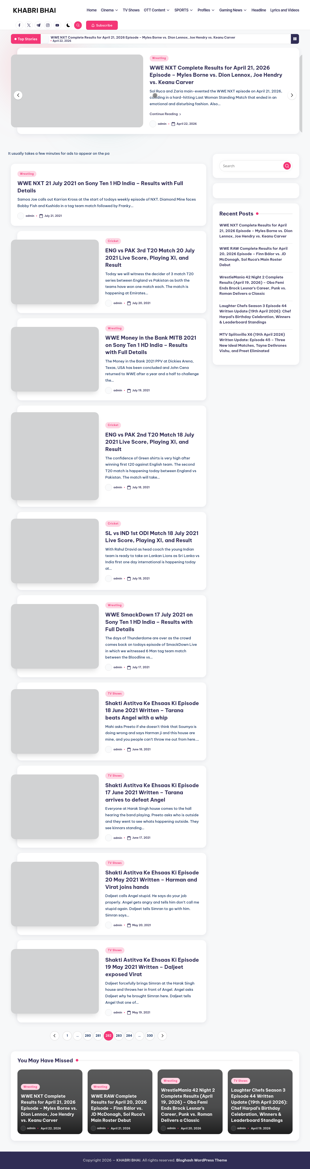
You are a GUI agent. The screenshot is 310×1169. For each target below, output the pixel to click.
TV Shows (115, 693)
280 (88, 1036)
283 (119, 1036)
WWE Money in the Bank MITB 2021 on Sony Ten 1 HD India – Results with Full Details (150, 344)
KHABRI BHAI (34, 10)
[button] (102, 25)
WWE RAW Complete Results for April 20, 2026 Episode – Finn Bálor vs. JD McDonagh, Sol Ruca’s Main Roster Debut (253, 256)
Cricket (113, 241)
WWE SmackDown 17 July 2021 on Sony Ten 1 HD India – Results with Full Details (149, 621)
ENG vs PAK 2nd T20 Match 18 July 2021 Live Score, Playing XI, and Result (149, 441)
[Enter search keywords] (256, 166)
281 (98, 1036)
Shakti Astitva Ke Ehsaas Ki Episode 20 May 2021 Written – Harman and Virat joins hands (152, 879)
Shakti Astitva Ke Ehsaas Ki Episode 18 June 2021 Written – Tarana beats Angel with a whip (152, 710)
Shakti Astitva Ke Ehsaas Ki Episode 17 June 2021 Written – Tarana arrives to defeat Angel (152, 792)
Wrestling (159, 58)
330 (150, 1036)
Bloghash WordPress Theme (201, 1160)
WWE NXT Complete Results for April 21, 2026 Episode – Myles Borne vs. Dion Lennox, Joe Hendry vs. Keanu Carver (143, 37)
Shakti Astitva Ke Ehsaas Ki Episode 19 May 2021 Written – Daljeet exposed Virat (152, 967)
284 (129, 1036)
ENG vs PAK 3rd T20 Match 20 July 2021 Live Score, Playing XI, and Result (150, 257)
